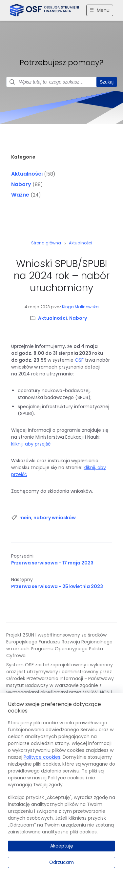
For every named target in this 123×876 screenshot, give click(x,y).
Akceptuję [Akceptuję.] (61, 846)
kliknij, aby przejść (31, 444)
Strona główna (46, 243)
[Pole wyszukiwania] (61, 82)
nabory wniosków (54, 517)
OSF (79, 360)
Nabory (21, 184)
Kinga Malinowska (80, 307)
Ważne (20, 195)
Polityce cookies (42, 757)
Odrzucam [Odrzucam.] (61, 862)
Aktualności (27, 174)
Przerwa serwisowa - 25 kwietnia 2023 (57, 586)
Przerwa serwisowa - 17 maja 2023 (52, 563)
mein (25, 517)
